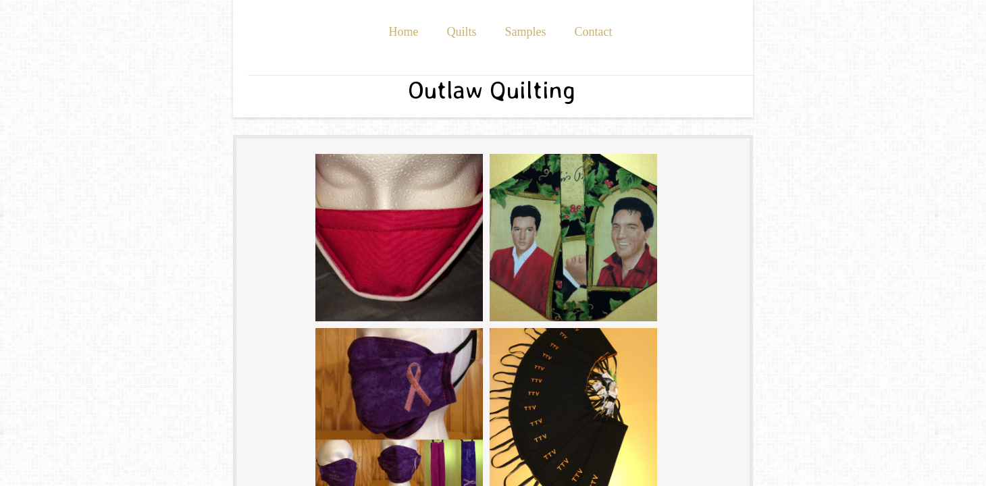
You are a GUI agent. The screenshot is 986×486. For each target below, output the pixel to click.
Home (403, 31)
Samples (525, 31)
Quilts (461, 31)
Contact (594, 31)
